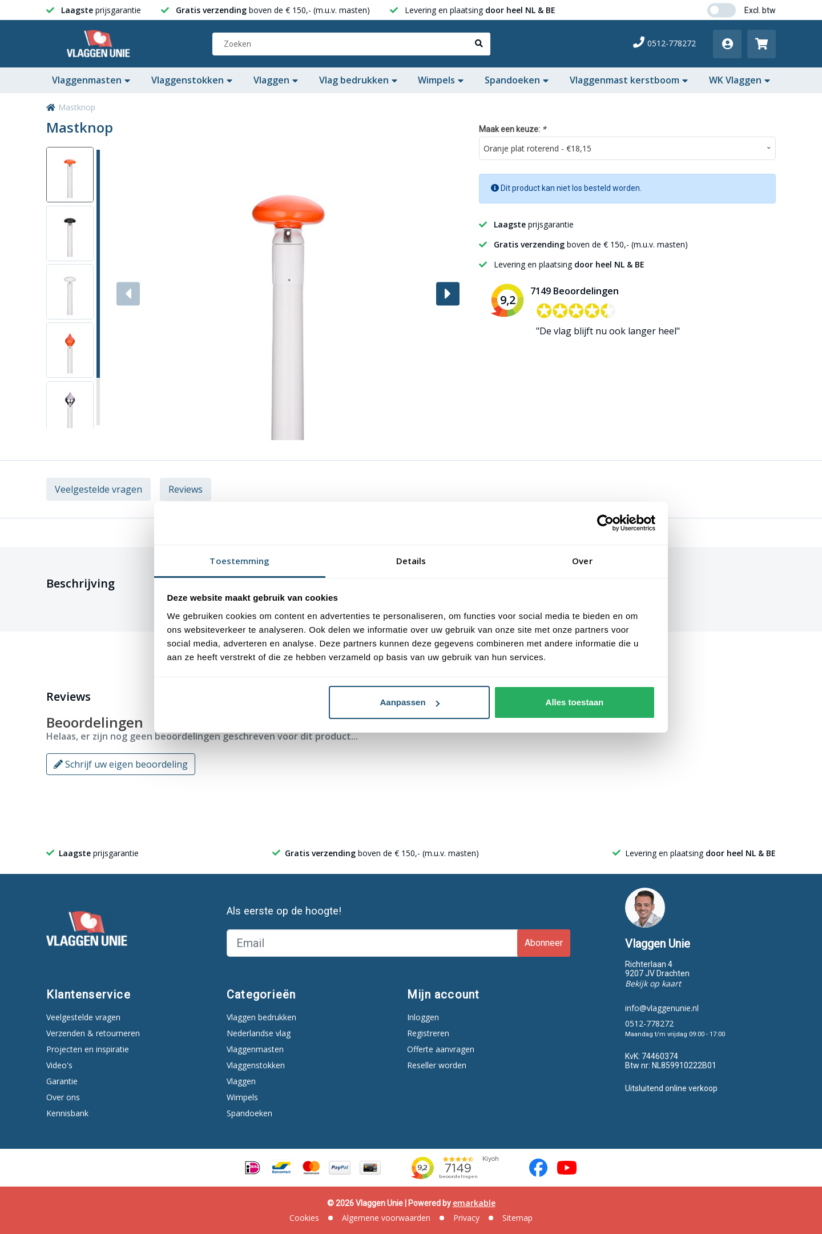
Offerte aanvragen (440, 1049)
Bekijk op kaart (653, 983)
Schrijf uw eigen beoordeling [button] (121, 764)
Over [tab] (582, 560)
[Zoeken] (351, 44)
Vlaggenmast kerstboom (629, 80)
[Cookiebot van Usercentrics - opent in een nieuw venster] (605, 523)
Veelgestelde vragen (98, 489)
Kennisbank (67, 1113)
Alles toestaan (575, 702)
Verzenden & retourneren (93, 1033)
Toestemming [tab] (239, 560)
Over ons (63, 1097)
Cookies (304, 1217)
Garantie (62, 1081)
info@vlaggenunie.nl (662, 1008)
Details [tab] (411, 560)
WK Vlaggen (739, 80)
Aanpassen (410, 702)
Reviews (185, 489)
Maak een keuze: (512, 128)
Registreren (428, 1033)
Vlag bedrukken (358, 80)
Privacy (466, 1217)
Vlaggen (275, 80)
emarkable (474, 1202)
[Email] (373, 943)
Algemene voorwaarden (386, 1217)
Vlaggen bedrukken (261, 1017)
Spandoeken (517, 80)
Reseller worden (436, 1065)
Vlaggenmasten (91, 80)
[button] (448, 293)
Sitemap (517, 1217)
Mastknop (76, 107)
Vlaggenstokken (191, 80)
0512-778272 (664, 43)
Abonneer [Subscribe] (544, 942)
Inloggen (423, 1017)
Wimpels (441, 80)
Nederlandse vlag (259, 1033)
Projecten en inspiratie (87, 1049)
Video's (59, 1065)
